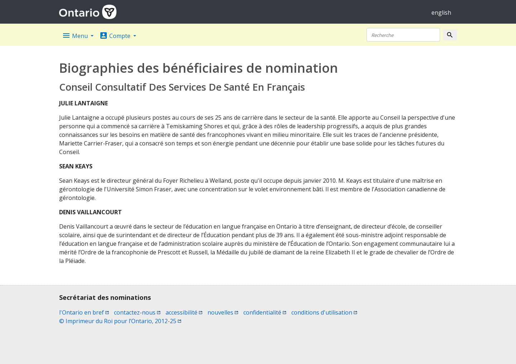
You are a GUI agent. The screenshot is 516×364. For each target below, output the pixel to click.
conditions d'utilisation (324, 312)
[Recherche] (403, 35)
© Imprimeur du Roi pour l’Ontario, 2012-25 (120, 321)
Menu (75, 35)
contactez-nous (137, 312)
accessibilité (184, 312)
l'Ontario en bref (84, 312)
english (441, 12)
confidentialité (264, 312)
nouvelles (222, 312)
